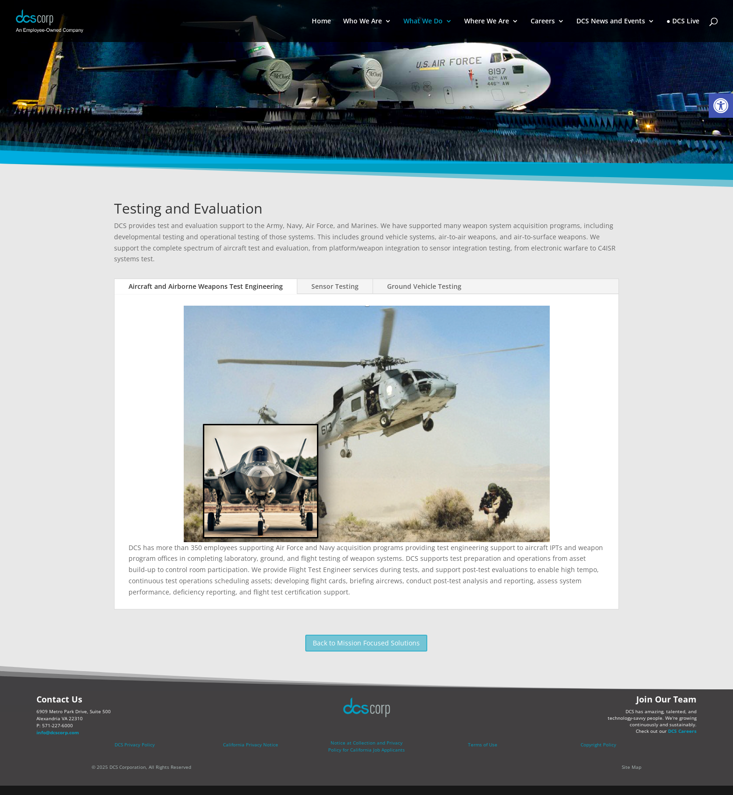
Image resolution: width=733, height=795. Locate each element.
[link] (721, 105)
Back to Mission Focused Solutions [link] (366, 642)
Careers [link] (543, 21)
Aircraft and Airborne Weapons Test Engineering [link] (206, 286)
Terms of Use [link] (482, 744)
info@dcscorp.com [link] (57, 732)
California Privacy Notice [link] (250, 744)
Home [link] (321, 21)
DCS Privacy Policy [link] (135, 744)
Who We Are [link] (362, 21)
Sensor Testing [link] (335, 286)
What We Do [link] (423, 21)
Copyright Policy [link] (598, 744)
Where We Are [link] (486, 21)
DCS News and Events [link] (610, 21)
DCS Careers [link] (682, 731)
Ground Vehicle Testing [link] (424, 286)
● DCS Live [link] (683, 21)
